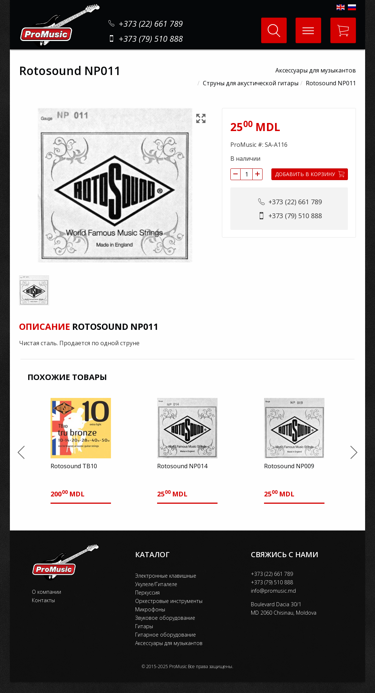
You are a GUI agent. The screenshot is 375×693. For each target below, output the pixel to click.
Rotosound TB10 (74, 466)
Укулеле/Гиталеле (156, 584)
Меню (305, 24)
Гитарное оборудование (165, 634)
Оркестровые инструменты (169, 600)
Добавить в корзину (310, 174)
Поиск (273, 30)
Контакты (43, 600)
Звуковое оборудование (165, 617)
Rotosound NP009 (289, 466)
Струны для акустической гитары (250, 83)
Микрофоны (150, 609)
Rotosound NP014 (182, 466)
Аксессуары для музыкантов (315, 70)
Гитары (144, 626)
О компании (46, 591)
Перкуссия (147, 592)
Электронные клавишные (165, 575)
